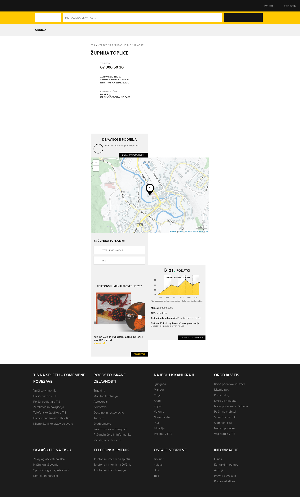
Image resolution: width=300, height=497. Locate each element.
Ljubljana (160, 384)
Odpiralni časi (223, 422)
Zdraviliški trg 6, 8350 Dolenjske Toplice (114, 78)
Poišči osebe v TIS (45, 396)
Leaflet (173, 231)
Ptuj (156, 422)
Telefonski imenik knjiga (110, 470)
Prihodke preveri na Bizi (189, 318)
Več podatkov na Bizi (192, 337)
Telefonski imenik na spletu (112, 459)
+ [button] (96, 163)
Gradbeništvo (102, 423)
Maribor (159, 389)
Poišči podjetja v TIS (46, 401)
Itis (93, 45)
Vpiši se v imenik (44, 390)
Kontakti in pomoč (226, 464)
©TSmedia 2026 (200, 231)
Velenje (159, 411)
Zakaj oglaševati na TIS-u (49, 459)
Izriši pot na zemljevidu (114, 82)
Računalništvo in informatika (112, 434)
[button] (40, 5)
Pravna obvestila (225, 475)
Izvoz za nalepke (225, 400)
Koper (158, 406)
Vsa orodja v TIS (224, 434)
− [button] (96, 168)
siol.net (159, 459)
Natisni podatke (224, 428)
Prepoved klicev (225, 481)
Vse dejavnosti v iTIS (107, 440)
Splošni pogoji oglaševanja (51, 470)
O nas (218, 459)
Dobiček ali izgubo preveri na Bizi (167, 325)
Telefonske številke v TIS (49, 412)
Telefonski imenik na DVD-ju (112, 464)
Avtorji (218, 470)
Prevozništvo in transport (110, 429)
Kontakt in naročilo (45, 475)
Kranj (157, 400)
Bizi (104, 260)
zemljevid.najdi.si (113, 250)
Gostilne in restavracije (109, 412)
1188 (156, 475)
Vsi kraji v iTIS (163, 434)
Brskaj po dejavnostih (133, 154)
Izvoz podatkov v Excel (229, 384)
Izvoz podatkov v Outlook (231, 406)
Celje (157, 395)
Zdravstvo (100, 407)
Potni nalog (221, 395)
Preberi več (139, 354)
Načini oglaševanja (45, 464)
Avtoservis (101, 401)
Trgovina (99, 390)
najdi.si (158, 464)
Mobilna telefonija (106, 396)
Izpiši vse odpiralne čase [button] (115, 97)
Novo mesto (162, 417)
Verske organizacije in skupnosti (121, 45)
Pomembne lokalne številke (51, 418)
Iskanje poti (221, 389)
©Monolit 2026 (185, 231)
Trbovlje (159, 428)
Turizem (99, 418)
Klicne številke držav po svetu (53, 423)
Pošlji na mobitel (225, 411)
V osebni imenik (225, 417)
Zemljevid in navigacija (48, 407)
